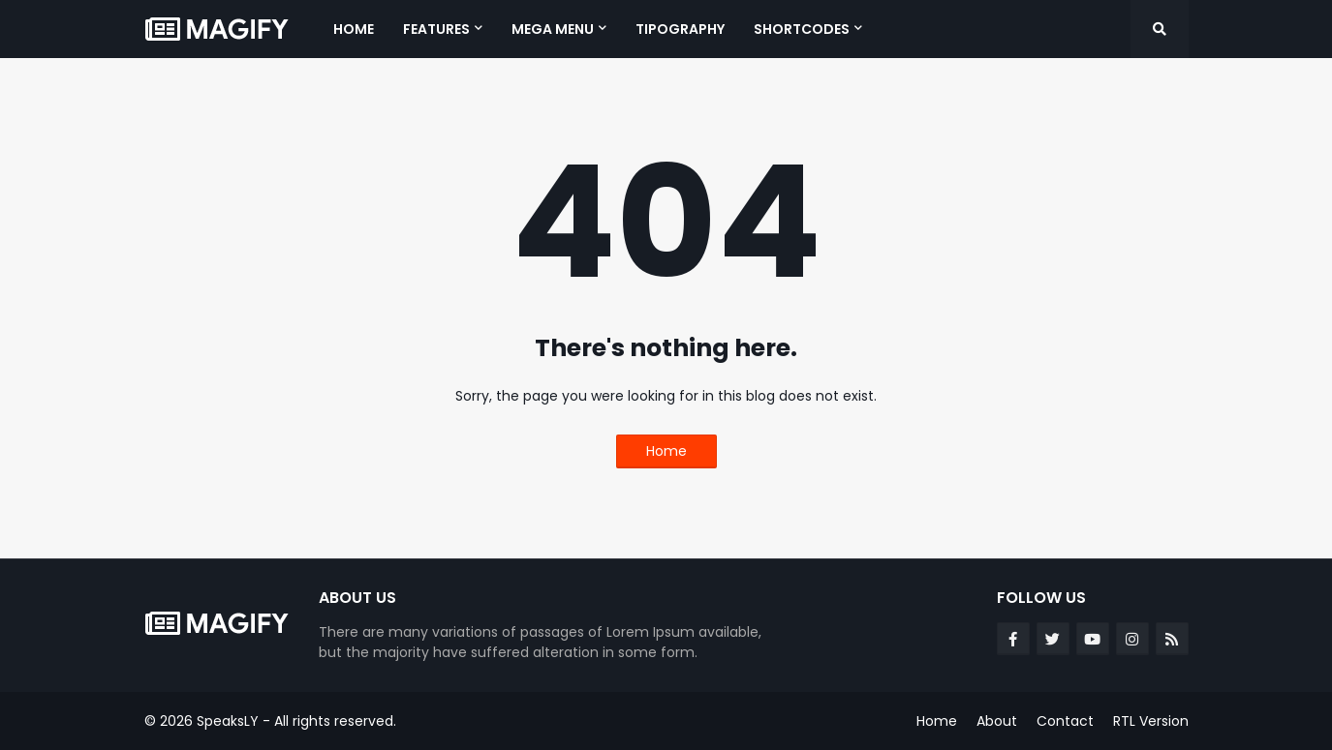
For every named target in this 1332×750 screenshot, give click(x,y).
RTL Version (1151, 721)
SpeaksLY (228, 721)
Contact (1065, 721)
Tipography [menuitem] (680, 29)
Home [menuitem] (353, 29)
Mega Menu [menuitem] (552, 29)
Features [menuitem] (436, 29)
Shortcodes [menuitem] (802, 29)
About (996, 721)
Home (666, 451)
